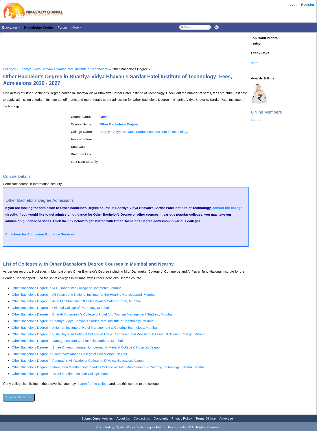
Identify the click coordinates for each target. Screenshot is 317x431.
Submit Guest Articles (97, 418)
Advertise (226, 418)
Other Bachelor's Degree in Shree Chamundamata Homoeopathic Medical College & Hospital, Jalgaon (87, 347)
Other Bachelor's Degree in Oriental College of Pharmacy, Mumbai (60, 308)
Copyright (161, 418)
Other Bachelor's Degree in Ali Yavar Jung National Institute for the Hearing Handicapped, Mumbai (83, 294)
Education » (11, 27)
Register (307, 4)
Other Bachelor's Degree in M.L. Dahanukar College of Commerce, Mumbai (67, 288)
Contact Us (142, 418)
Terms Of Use (205, 418)
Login (294, 4)
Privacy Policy (181, 418)
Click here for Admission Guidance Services (40, 234)
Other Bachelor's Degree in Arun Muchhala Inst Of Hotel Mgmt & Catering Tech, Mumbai (76, 301)
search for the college (92, 383)
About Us (123, 418)
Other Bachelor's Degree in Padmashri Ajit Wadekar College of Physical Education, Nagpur (78, 360)
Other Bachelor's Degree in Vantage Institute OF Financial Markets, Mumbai (67, 341)
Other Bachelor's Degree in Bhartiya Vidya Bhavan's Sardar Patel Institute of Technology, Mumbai (83, 321)
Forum (62, 27)
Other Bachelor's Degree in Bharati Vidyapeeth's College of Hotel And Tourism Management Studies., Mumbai (92, 314)
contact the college (227, 208)
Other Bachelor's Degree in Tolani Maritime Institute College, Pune (60, 374)
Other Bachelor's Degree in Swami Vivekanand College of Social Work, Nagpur (69, 354)
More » (76, 27)
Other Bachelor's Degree (119, 124)
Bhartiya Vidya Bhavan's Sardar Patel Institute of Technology (63, 69)
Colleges (9, 69)
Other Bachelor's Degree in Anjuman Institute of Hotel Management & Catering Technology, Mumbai (85, 327)
